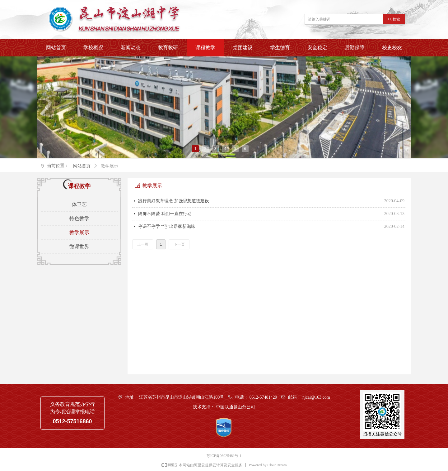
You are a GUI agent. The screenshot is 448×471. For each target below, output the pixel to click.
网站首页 (82, 166)
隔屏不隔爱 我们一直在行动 (165, 213)
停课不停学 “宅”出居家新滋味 (166, 226)
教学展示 (109, 166)
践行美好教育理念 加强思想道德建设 (173, 201)
